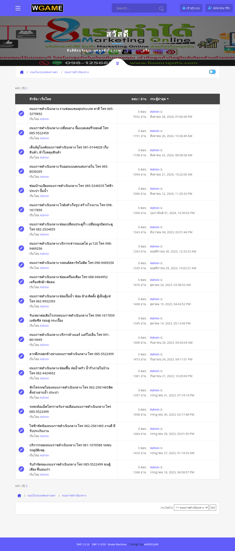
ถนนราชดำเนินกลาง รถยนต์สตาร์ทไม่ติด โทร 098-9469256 (71, 262)
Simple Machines (117, 544)
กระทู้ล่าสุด (159, 99)
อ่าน (143, 99)
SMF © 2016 (99, 544)
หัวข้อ (33, 99)
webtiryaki (151, 544)
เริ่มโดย (45, 99)
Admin (44, 119)
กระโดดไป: (167, 507)
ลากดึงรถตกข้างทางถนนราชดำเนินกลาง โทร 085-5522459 (71, 354)
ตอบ (134, 99)
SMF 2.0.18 (83, 544)
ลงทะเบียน (159, 50)
